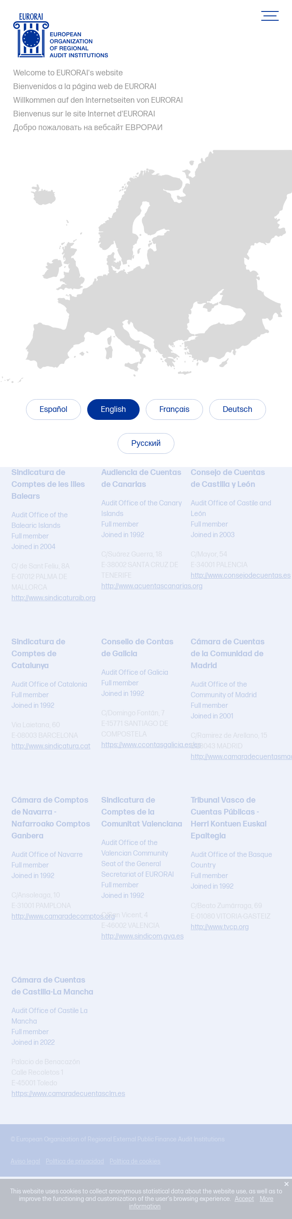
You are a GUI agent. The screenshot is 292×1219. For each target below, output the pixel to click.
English (113, 409)
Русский (146, 443)
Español (53, 409)
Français (174, 409)
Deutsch (237, 409)
